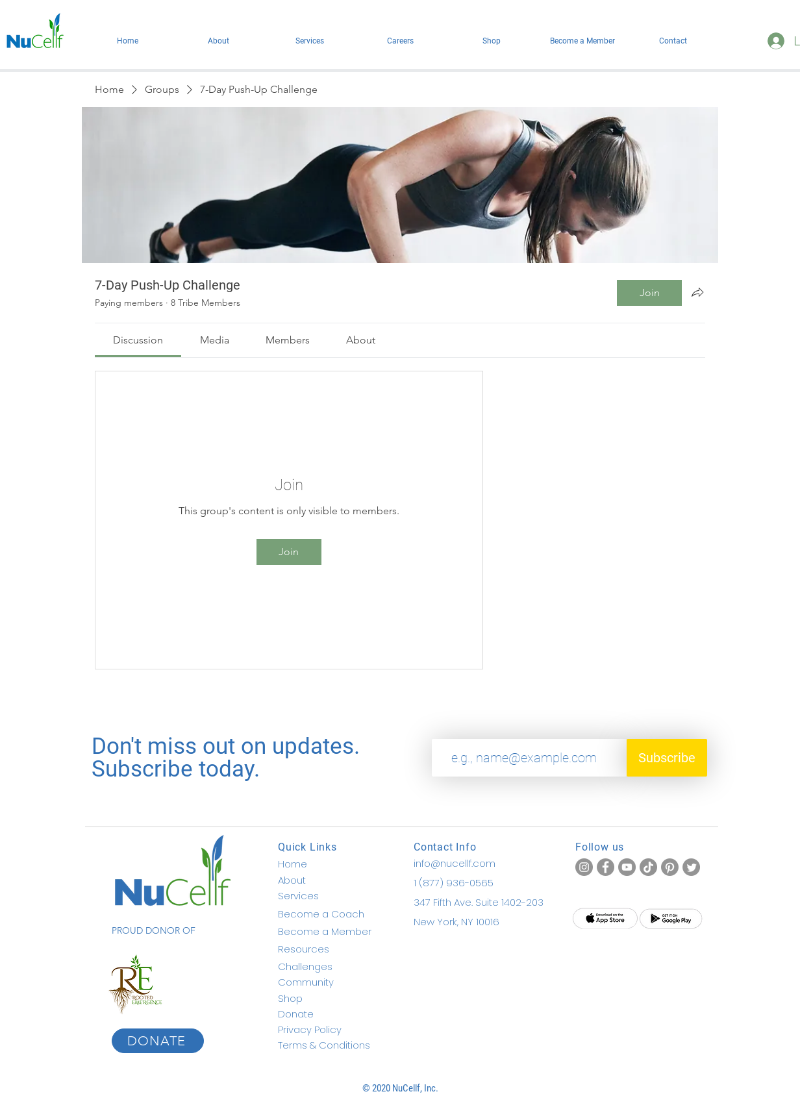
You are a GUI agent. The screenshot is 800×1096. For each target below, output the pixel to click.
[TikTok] (648, 867)
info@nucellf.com (454, 863)
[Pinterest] (670, 867)
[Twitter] (691, 867)
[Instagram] (584, 867)
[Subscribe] (667, 758)
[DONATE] (158, 1040)
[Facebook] (605, 867)
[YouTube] (627, 867)
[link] (138, 340)
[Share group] (697, 292)
